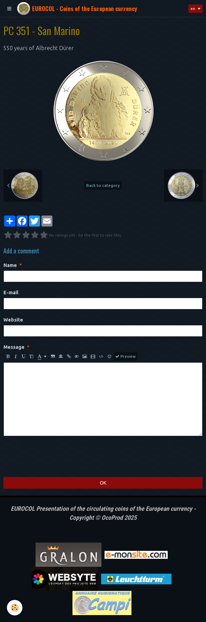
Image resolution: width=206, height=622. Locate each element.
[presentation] (55, 456)
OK (103, 483)
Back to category (103, 185)
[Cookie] (14, 607)
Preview (125, 356)
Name (10, 265)
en (192, 8)
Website (13, 320)
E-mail (10, 292)
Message (13, 347)
